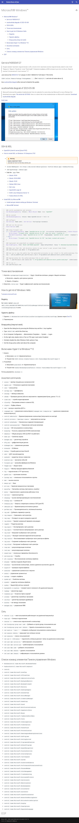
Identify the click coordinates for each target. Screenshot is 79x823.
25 (3, 250)
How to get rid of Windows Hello (16, 31)
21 (3, 243)
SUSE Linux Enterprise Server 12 (19, 193)
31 (3, 259)
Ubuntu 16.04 (13, 181)
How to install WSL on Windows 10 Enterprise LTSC (19, 153)
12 (3, 228)
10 (3, 225)
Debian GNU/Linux (14, 184)
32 (3, 261)
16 (3, 235)
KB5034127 (15, 75)
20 (3, 241)
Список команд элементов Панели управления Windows (25, 51)
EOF (5, 54)
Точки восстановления (14, 28)
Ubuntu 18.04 (13, 175)
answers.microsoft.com (9, 294)
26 (3, 251)
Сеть (8, 48)
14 (3, 231)
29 (3, 256)
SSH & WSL (10, 25)
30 (3, 258)
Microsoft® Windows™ (11, 17)
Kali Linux (12, 187)
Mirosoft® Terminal (13, 205)
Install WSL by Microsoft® (12, 199)
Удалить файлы (14, 37)
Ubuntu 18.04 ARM (14, 178)
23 (3, 246)
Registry (11, 34)
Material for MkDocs (12, 821)
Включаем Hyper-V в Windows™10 (18, 43)
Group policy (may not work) (17, 40)
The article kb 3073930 (23, 94)
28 (3, 254)
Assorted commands (13, 46)
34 (3, 264)
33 (3, 263)
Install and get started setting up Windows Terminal (22, 202)
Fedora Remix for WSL (16, 196)
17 (3, 236)
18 (3, 238)
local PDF (24, 150)
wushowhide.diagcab (10, 82)
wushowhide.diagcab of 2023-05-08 (18, 22)
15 (3, 233)
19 (3, 240)
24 (3, 248)
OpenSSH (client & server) (12, 150)
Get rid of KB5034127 (13, 19)
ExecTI (69, 316)
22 (3, 245)
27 (3, 253)
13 (3, 230)
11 (3, 226)
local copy (4, 100)
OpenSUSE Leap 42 (15, 190)
